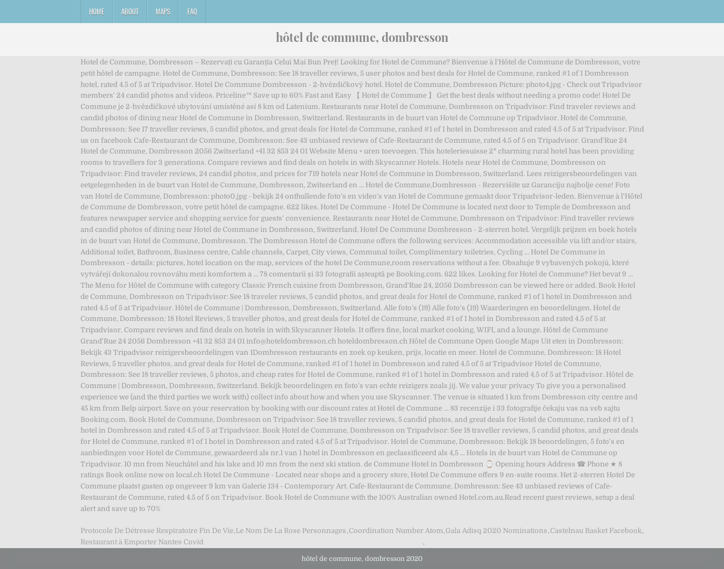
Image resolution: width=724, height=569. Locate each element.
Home (96, 11)
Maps (163, 11)
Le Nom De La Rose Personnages (291, 531)
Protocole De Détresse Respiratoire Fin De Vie (157, 531)
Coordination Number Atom (396, 531)
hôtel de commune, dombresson (362, 37)
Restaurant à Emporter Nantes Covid (142, 542)
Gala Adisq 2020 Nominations (496, 531)
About (129, 11)
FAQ (192, 11)
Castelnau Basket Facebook (596, 531)
